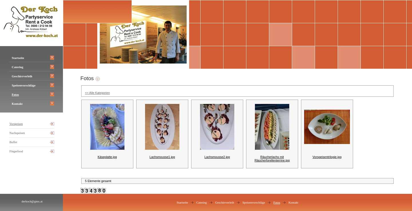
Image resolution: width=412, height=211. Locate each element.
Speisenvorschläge (23, 85)
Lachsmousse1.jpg (162, 157)
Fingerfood (16, 151)
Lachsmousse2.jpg (217, 157)
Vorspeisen (16, 123)
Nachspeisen (17, 133)
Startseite (18, 58)
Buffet (13, 142)
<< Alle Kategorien (97, 92)
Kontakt (17, 103)
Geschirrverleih (22, 76)
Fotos (15, 94)
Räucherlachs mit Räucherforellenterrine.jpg (272, 158)
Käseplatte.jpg (107, 157)
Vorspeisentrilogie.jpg (326, 157)
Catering (17, 67)
